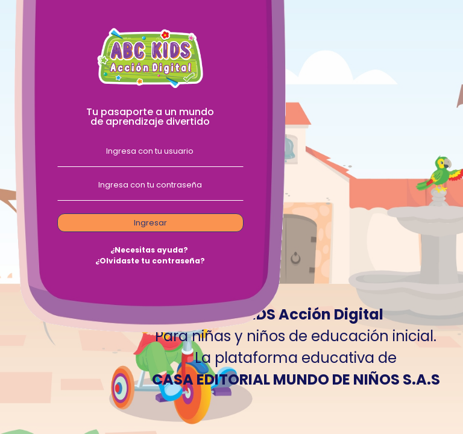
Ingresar (150, 222)
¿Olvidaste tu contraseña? (150, 261)
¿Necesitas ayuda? (149, 250)
